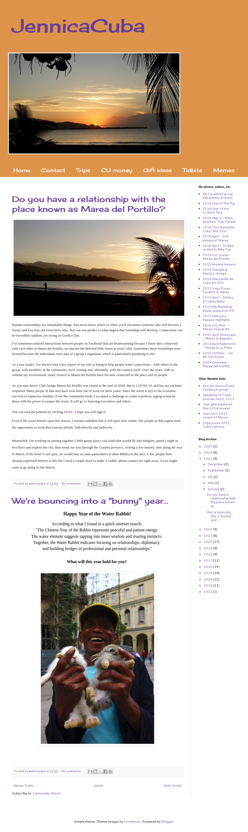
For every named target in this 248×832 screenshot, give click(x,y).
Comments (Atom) (47, 793)
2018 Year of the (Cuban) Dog (216, 210)
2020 (208, 541)
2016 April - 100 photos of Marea (216, 238)
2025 (208, 446)
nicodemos (132, 821)
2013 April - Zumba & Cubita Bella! (218, 299)
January (213, 489)
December (215, 464)
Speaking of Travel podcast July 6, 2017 (218, 397)
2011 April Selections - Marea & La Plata (219, 345)
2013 (208, 585)
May (211, 482)
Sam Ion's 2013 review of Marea (215, 415)
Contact (53, 170)
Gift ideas (157, 170)
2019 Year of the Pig (219, 203)
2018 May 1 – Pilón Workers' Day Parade (219, 220)
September (216, 470)
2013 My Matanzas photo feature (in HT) (218, 308)
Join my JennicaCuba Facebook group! (218, 387)
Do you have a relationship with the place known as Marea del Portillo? (89, 204)
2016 (208, 566)
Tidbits (192, 170)
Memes (224, 170)
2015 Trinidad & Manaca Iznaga (215, 271)
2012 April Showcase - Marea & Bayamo (219, 336)
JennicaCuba (78, 25)
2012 (208, 591)
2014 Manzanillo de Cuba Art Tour (218, 281)
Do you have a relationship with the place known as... (221, 500)
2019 (208, 548)
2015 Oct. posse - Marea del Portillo (217, 257)
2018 (208, 554)
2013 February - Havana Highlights (216, 318)
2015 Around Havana (219, 264)
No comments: (72, 483)
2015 (208, 573)
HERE (68, 412)
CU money (116, 170)
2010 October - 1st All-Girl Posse (218, 355)
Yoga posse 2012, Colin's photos (216, 425)
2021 (208, 535)
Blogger (167, 821)
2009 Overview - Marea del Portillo (216, 364)
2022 (208, 529)
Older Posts (172, 785)
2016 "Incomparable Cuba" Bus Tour (218, 229)
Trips (83, 170)
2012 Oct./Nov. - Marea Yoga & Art (216, 327)
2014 (208, 579)
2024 (208, 452)
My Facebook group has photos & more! (218, 196)
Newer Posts (23, 785)
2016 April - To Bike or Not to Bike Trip (218, 247)
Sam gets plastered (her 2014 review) (217, 406)
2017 (208, 560)
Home (21, 170)
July (210, 476)
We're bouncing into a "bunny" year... (90, 501)
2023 (208, 458)
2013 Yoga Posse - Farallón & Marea (218, 290)
